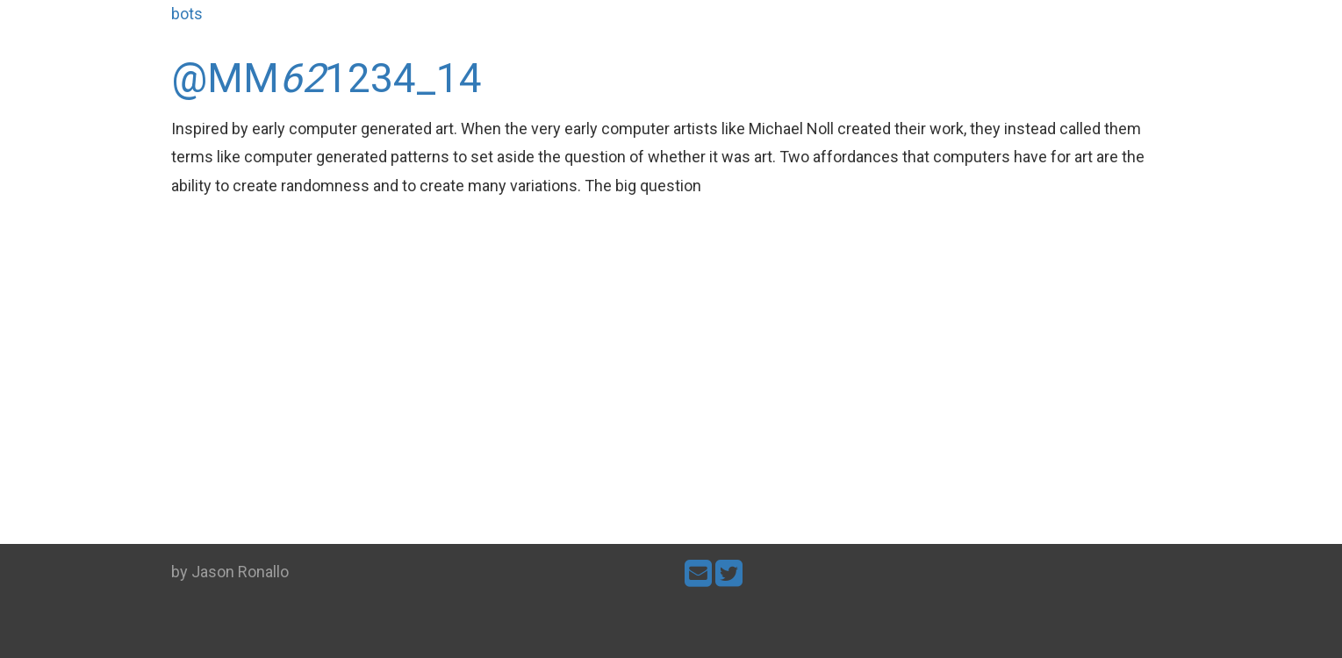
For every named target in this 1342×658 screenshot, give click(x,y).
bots (187, 13)
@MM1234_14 (326, 78)
